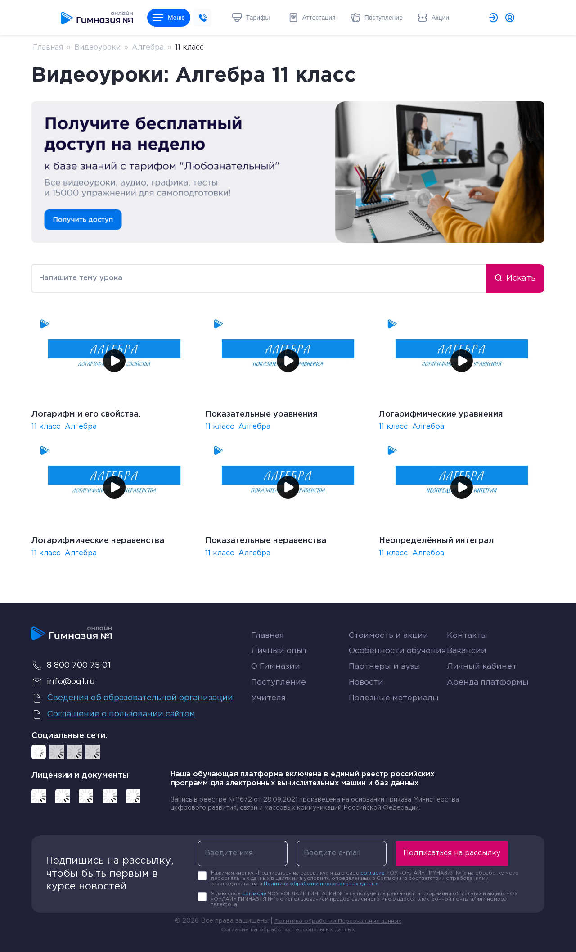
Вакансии (467, 661)
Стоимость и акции (389, 635)
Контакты (467, 635)
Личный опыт (279, 661)
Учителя (268, 730)
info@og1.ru (63, 681)
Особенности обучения (377, 666)
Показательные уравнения (261, 414)
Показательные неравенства (265, 540)
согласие (372, 873)
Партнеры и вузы (385, 688)
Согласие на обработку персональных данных (288, 929)
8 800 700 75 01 (71, 665)
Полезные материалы (394, 730)
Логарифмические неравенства (98, 540)
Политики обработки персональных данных (321, 884)
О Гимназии (276, 688)
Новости (366, 714)
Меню (169, 17)
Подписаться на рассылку (451, 853)
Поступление (279, 714)
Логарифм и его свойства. (86, 414)
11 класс (46, 426)
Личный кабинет (482, 688)
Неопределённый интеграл (436, 540)
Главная (48, 47)
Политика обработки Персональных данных (337, 921)
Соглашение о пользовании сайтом (114, 714)
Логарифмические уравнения (441, 414)
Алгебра (148, 47)
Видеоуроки (97, 47)
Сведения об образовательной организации (133, 698)
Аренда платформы (489, 712)
